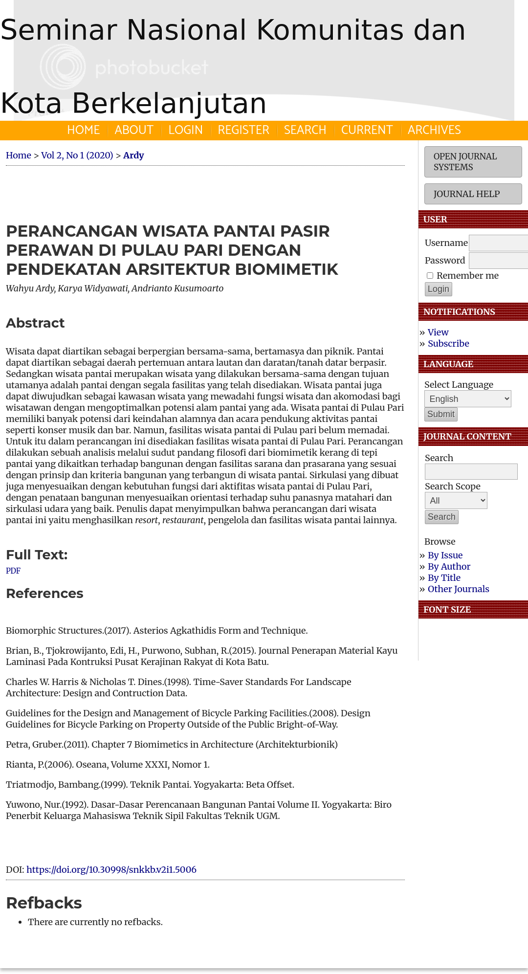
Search (305, 130)
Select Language (458, 384)
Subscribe (448, 343)
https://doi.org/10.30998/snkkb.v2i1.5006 (111, 869)
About (134, 130)
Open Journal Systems (465, 162)
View (438, 332)
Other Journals (458, 589)
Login (185, 130)
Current (367, 130)
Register (243, 130)
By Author (449, 566)
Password (445, 260)
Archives (434, 130)
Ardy (133, 155)
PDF (13, 571)
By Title (444, 577)
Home (83, 130)
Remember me (468, 275)
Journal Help (467, 193)
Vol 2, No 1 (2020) (77, 155)
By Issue (445, 555)
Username (446, 242)
